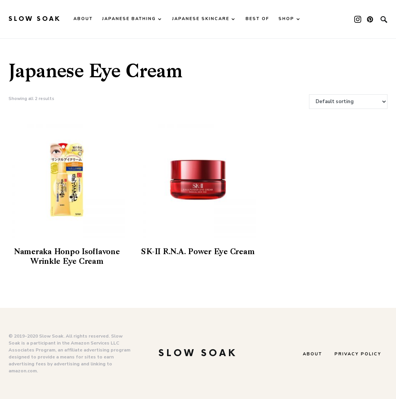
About (312, 354)
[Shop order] (348, 101)
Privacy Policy (358, 354)
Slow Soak (35, 19)
